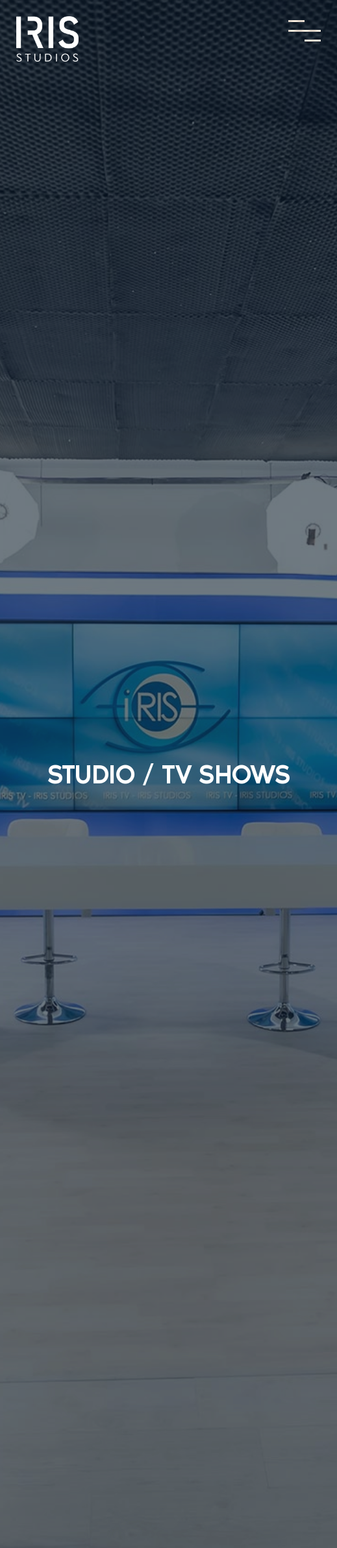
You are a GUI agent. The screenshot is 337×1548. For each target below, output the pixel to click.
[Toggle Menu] (304, 30)
